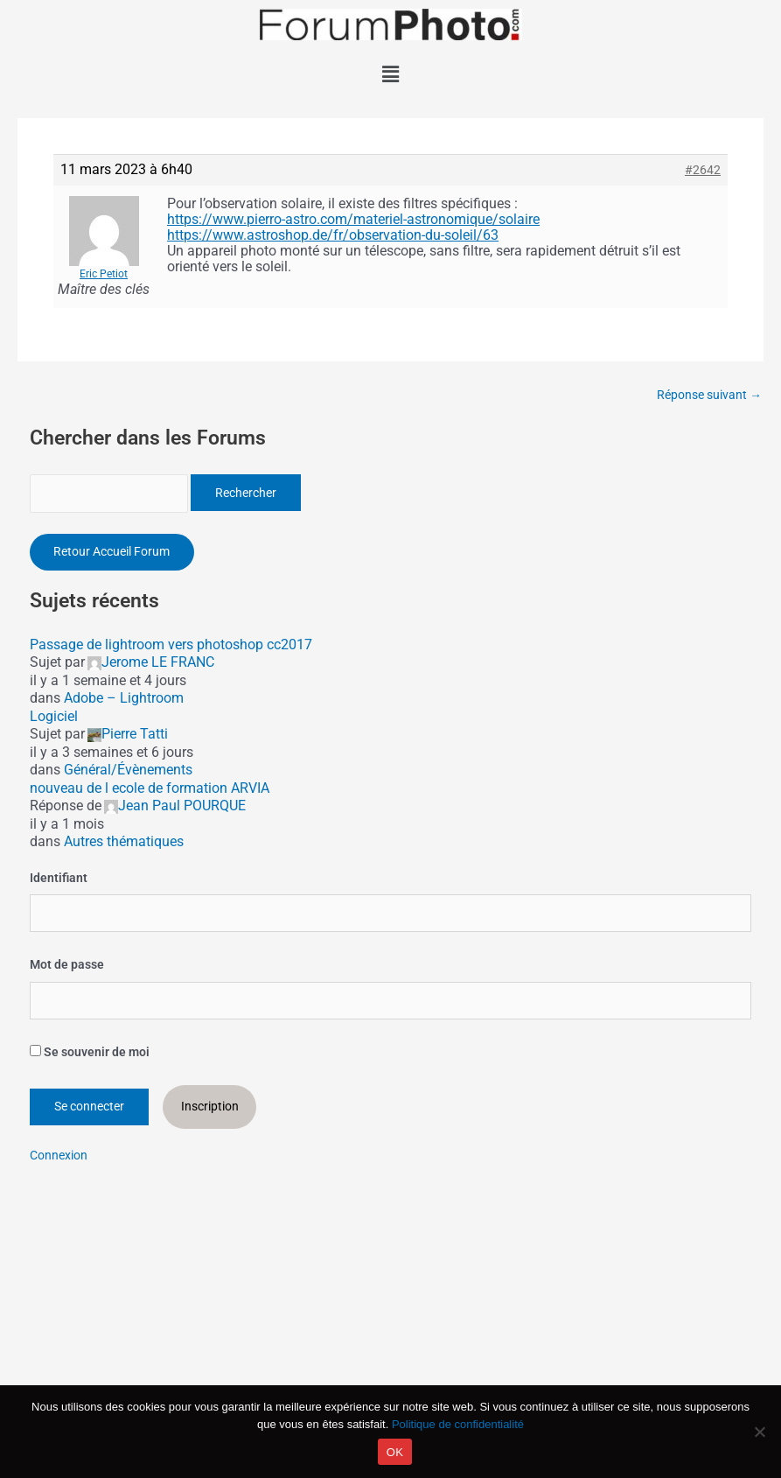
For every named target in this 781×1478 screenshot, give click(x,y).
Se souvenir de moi (90, 1053)
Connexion (58, 1156)
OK (395, 1452)
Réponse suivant (709, 395)
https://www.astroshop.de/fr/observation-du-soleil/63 (333, 235)
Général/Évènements (128, 771)
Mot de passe (67, 966)
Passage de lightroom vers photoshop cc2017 (171, 646)
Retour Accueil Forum (112, 553)
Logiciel (54, 718)
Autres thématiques (124, 843)
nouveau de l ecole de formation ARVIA (149, 789)
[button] (390, 74)
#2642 (703, 170)
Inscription (210, 1108)
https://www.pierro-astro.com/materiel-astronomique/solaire (353, 219)
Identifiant (58, 879)
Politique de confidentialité (458, 1424)
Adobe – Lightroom (124, 699)
